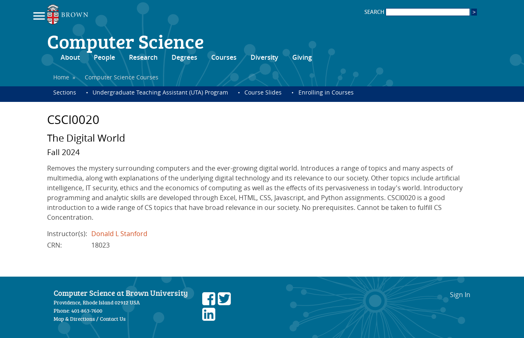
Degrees (184, 57)
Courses (224, 57)
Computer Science (125, 40)
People (104, 57)
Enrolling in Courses (326, 92)
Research (143, 57)
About (70, 57)
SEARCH (417, 12)
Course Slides (263, 92)
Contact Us (113, 318)
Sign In (460, 294)
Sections (64, 92)
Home (61, 77)
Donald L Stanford (119, 233)
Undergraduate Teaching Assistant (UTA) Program (160, 92)
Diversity (264, 57)
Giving (302, 57)
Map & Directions (74, 318)
